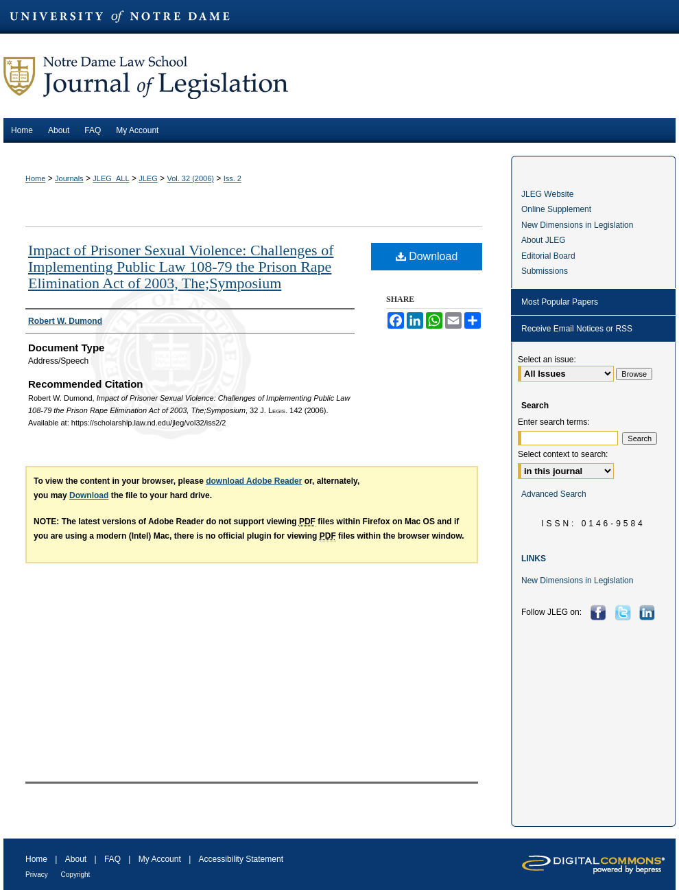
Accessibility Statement (241, 859)
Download (427, 256)
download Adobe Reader (254, 481)
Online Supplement (556, 209)
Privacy (37, 874)
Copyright (76, 874)
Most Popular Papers (559, 302)
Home (35, 178)
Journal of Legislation (339, 76)
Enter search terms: (554, 422)
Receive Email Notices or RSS (576, 328)
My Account (161, 859)
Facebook (600, 612)
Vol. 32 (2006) (190, 178)
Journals (69, 178)
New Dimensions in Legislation (577, 225)
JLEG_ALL (111, 178)
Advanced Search (553, 494)
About (77, 859)
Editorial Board (548, 256)
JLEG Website (547, 194)
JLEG (148, 178)
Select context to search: (563, 454)
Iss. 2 (232, 178)
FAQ (113, 859)
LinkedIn (648, 612)
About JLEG (543, 240)
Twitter (624, 612)
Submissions (544, 271)
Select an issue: (547, 359)
